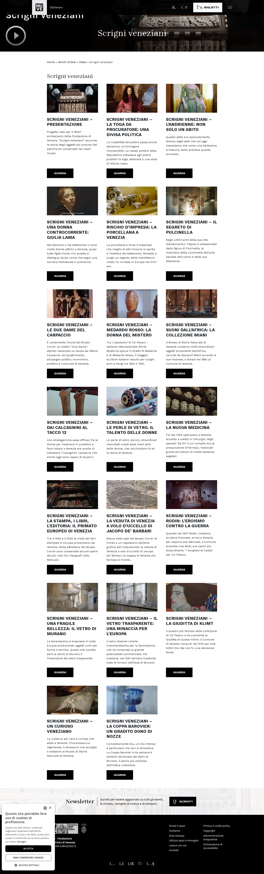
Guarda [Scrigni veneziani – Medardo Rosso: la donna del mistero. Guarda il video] (120, 373)
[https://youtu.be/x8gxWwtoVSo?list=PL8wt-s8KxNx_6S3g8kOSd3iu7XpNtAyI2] (72, 401)
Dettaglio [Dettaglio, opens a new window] (21, 841)
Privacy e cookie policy (216, 825)
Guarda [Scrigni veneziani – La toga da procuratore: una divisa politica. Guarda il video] (120, 173)
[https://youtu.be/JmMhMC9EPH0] (72, 494)
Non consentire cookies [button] (28, 857)
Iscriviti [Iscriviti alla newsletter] (183, 801)
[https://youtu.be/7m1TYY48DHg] (72, 700)
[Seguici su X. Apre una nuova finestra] (141, 863)
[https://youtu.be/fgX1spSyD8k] (132, 700)
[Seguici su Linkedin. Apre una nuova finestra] (131, 863)
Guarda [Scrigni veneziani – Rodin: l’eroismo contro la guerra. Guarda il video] (179, 569)
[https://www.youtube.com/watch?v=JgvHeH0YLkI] (72, 98)
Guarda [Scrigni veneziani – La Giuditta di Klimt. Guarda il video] (179, 672)
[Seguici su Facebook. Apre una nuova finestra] (121, 863)
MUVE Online (67, 62)
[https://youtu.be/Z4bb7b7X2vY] (132, 98)
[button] (230, 7)
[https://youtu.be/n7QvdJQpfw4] (191, 494)
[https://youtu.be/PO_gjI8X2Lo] (191, 201)
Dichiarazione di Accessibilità (212, 846)
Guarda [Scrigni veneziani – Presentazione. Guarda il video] (60, 173)
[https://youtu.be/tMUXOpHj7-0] (132, 494)
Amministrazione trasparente (213, 837)
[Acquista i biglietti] (207, 7)
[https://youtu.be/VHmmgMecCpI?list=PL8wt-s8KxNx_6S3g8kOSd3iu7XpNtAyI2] (132, 401)
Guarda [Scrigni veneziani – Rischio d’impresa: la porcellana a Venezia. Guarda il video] (120, 276)
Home (51, 62)
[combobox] (45, 808)
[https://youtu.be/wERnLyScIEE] (72, 597)
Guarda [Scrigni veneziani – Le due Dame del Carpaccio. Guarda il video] (60, 373)
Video (82, 62)
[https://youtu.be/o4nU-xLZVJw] (132, 597)
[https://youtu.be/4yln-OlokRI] (132, 201)
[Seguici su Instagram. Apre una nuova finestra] (112, 863)
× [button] (50, 808)
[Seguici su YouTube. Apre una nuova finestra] (150, 863)
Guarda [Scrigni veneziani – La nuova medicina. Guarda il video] (179, 466)
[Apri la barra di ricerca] (174, 7)
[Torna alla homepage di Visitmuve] (47, 7)
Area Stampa (176, 835)
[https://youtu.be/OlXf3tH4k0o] (72, 303)
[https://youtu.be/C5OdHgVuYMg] (191, 98)
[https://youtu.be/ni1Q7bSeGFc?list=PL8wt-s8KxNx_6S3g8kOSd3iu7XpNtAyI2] (132, 303)
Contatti (174, 850)
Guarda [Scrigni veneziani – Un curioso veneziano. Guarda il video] (60, 775)
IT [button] (186, 7)
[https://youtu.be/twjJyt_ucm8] (191, 401)
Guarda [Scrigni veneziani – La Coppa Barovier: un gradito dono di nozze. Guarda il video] (120, 775)
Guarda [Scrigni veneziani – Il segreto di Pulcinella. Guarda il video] (179, 276)
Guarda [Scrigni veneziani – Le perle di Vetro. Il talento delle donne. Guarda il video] (120, 466)
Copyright (209, 830)
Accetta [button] (28, 848)
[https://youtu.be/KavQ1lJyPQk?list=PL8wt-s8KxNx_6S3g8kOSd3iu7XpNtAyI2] (191, 303)
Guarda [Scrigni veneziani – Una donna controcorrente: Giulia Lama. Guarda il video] (60, 276)
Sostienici (174, 830)
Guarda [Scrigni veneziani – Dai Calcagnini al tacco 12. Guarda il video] (60, 466)
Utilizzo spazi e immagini (184, 840)
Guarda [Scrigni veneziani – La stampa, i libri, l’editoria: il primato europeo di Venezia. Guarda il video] (60, 569)
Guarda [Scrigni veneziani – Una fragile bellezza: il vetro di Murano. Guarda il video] (60, 672)
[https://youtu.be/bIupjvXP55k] (191, 597)
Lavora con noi (178, 845)
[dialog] (28, 837)
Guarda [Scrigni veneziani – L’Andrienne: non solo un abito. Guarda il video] (179, 173)
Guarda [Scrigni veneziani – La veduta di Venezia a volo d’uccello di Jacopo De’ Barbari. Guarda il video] (120, 569)
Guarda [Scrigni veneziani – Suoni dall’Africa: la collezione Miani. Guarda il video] (179, 373)
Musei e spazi (177, 825)
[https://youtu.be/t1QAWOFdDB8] (72, 201)
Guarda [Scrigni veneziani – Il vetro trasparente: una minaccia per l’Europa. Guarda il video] (120, 672)
